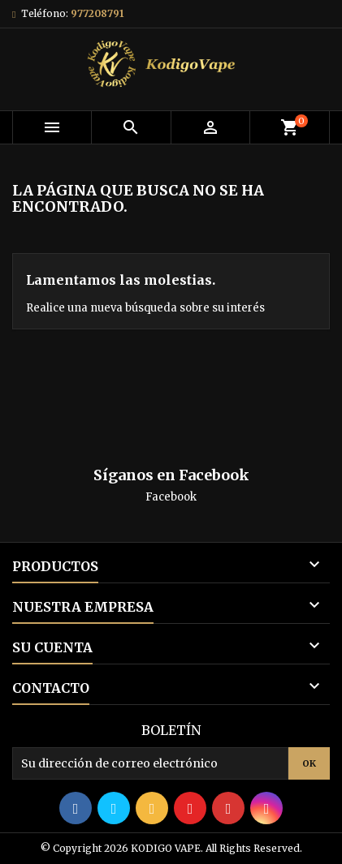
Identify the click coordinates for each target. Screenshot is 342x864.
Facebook (171, 497)
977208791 (97, 13)
